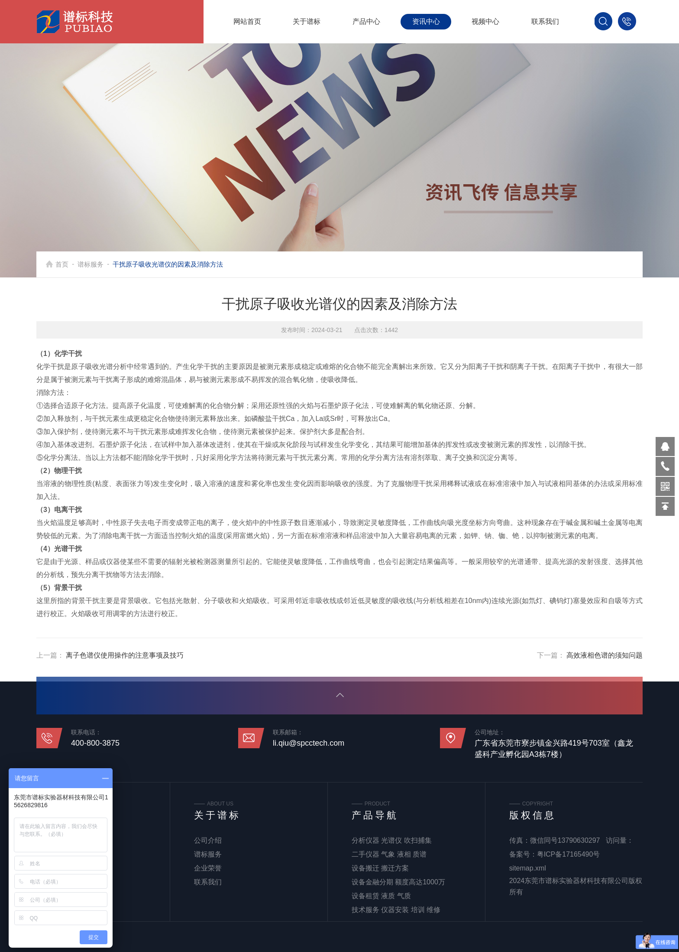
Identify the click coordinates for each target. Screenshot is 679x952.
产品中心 (366, 21)
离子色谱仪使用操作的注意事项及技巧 (125, 655)
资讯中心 (426, 21)
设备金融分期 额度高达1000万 (398, 882)
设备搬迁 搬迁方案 (380, 868)
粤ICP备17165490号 (568, 854)
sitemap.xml (527, 868)
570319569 (665, 446)
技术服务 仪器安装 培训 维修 (396, 909)
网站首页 (247, 21)
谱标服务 (90, 264)
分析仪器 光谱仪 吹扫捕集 (392, 840)
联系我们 (545, 21)
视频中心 (485, 21)
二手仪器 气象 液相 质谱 (389, 854)
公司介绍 (208, 840)
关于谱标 (306, 21)
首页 (61, 264)
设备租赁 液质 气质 (381, 896)
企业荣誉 (208, 868)
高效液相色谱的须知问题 (604, 655)
